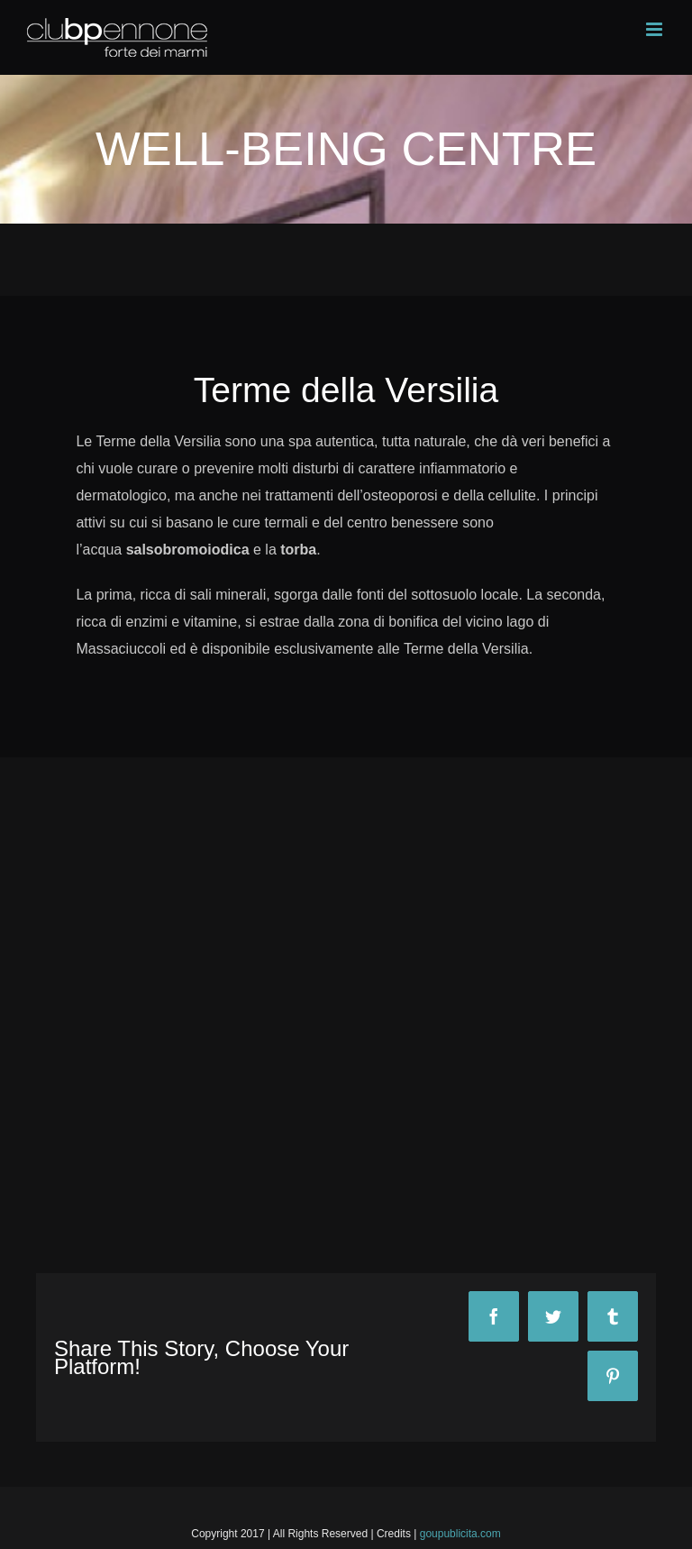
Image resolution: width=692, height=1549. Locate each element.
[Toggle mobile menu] (655, 29)
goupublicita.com (460, 1533)
